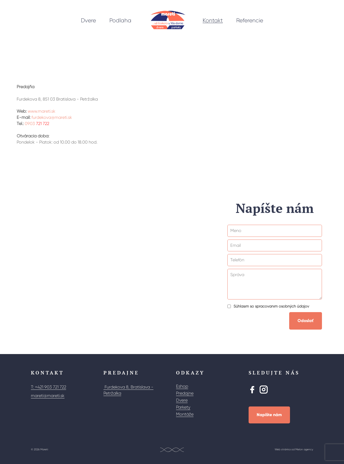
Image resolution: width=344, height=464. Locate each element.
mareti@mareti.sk (47, 395)
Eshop (182, 386)
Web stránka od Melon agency (294, 449)
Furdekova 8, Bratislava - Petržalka (128, 390)
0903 (34, 123)
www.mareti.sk (41, 111)
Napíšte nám (269, 414)
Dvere (88, 20)
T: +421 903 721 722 (48, 387)
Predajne (185, 393)
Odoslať (306, 320)
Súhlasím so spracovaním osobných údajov (271, 306)
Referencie (249, 20)
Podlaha (120, 20)
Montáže (185, 414)
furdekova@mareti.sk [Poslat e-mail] (51, 117)
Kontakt (213, 20)
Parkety (183, 407)
